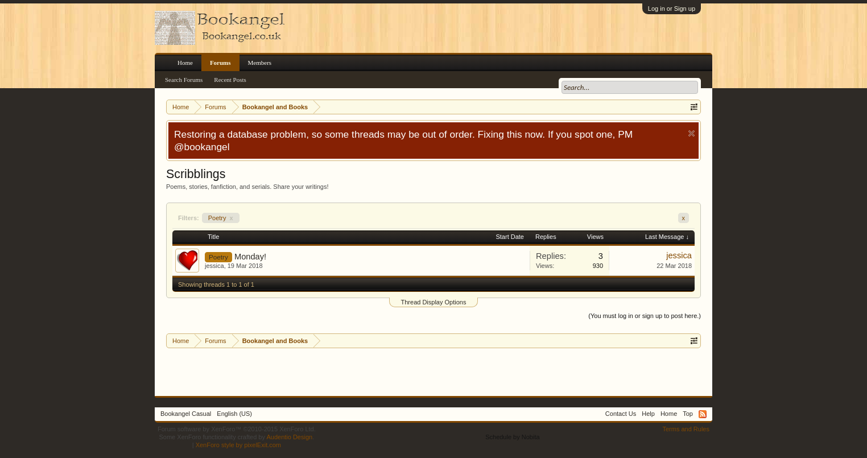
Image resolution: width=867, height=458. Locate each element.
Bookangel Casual (185, 413)
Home (185, 62)
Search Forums (184, 79)
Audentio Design (289, 437)
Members (260, 62)
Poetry (220, 217)
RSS (703, 414)
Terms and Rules (685, 429)
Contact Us (620, 413)
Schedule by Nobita (512, 437)
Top (688, 413)
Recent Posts (230, 79)
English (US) (234, 413)
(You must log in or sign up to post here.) (644, 315)
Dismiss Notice (691, 133)
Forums (220, 62)
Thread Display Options (433, 302)
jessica (214, 265)
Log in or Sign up (671, 8)
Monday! (250, 256)
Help (648, 413)
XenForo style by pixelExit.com (238, 445)
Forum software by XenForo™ (237, 429)
